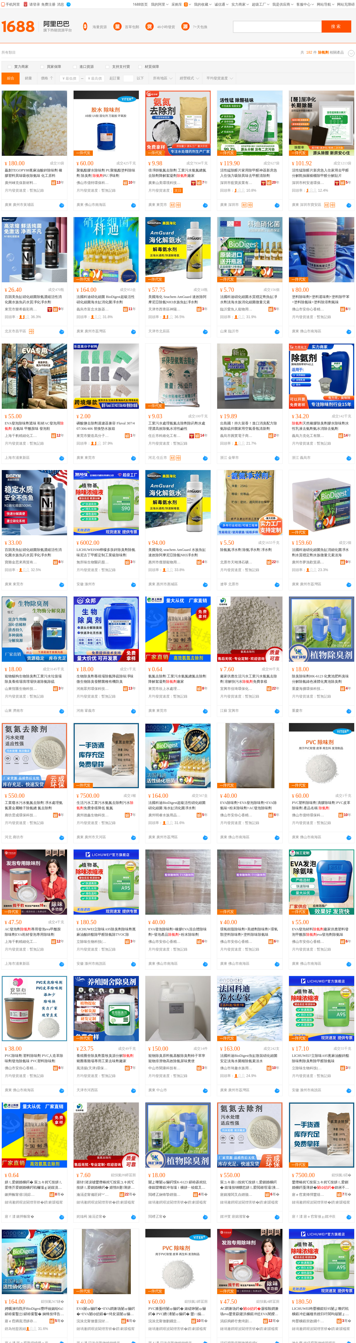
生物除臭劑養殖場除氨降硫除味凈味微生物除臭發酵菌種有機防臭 (105, 679)
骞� (59, 1194)
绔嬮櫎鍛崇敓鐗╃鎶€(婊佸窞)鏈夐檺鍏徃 (308, 1321)
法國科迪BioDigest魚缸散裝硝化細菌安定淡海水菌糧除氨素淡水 (248, 1058)
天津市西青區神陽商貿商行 (164, 309)
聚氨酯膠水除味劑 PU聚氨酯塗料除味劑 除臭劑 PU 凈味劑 (106, 173)
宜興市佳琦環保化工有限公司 (236, 689)
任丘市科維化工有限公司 (164, 436)
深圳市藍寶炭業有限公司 (236, 183)
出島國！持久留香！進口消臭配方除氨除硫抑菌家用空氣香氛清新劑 (248, 426)
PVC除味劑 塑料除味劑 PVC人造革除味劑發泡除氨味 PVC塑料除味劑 (34, 1058)
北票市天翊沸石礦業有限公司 (236, 562)
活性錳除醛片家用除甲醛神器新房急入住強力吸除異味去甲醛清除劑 (248, 173)
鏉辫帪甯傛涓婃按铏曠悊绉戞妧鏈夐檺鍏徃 (21, 1195)
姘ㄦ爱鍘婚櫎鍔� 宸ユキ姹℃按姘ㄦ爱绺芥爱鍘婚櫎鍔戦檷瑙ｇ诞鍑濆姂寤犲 (33, 1185)
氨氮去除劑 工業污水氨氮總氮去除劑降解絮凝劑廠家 (177, 679)
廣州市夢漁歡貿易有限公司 (308, 562)
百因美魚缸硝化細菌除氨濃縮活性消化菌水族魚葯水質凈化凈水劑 (33, 299)
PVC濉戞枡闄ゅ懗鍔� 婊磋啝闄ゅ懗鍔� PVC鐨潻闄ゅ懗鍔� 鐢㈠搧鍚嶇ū (177, 1312)
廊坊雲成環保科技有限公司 (21, 815)
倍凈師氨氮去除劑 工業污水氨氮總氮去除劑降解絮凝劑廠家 (177, 173)
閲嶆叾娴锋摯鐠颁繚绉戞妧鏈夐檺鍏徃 (164, 1195)
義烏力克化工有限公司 (308, 436)
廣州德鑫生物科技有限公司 (93, 815)
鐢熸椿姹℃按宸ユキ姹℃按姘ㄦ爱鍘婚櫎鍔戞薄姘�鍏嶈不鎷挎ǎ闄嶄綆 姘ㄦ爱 (320, 1185)
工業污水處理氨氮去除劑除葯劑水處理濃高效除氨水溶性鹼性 (176, 426)
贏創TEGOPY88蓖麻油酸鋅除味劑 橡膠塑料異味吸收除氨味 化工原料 (33, 173)
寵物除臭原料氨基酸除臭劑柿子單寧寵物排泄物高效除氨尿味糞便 (176, 1058)
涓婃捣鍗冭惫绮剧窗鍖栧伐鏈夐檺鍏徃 (236, 1321)
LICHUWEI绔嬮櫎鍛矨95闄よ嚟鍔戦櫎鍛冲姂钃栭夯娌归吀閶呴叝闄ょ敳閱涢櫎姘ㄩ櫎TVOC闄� (320, 1312)
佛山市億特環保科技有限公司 (93, 183)
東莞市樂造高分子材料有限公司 (93, 436)
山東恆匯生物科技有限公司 (21, 689)
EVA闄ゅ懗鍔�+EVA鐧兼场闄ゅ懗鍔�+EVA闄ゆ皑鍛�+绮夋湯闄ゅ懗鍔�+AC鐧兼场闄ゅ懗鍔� (106, 1312)
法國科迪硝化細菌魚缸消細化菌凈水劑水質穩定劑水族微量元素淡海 (320, 552)
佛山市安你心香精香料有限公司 (308, 309)
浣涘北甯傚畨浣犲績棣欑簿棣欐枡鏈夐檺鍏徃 (93, 1321)
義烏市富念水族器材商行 (93, 309)
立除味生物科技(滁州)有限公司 (93, 942)
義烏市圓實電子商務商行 (236, 436)
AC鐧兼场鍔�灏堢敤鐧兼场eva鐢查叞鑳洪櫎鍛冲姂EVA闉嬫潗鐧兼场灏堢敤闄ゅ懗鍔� (249, 1312)
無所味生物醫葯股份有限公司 (93, 562)
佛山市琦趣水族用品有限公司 (236, 1068)
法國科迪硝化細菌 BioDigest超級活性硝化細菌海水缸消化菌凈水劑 (106, 299)
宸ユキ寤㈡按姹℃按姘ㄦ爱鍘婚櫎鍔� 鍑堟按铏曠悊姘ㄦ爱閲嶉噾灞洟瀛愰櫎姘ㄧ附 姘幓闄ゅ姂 (249, 1185)
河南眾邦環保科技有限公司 (93, 689)
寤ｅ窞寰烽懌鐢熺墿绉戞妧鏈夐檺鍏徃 (308, 1195)
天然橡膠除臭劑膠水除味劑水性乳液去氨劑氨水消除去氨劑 (320, 426)
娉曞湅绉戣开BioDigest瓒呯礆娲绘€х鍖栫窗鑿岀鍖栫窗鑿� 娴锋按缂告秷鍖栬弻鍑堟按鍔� (34, 1312)
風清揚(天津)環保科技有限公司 (93, 1068)
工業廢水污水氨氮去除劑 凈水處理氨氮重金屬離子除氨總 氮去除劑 (34, 805)
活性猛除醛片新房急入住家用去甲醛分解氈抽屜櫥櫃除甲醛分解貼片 (320, 173)
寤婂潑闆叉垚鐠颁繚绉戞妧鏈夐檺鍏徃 (236, 1195)
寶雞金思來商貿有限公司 (21, 562)
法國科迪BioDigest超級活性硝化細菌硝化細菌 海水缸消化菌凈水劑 (177, 805)
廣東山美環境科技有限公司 (164, 183)
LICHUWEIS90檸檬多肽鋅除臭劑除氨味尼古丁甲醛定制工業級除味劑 (106, 552)
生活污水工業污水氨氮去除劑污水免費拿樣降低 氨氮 (105, 805)
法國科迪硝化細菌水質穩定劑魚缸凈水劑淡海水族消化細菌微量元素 (248, 299)
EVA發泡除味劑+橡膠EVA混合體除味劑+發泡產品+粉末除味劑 (177, 932)
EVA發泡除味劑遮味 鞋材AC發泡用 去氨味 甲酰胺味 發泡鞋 (34, 426)
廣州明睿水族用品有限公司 (164, 815)
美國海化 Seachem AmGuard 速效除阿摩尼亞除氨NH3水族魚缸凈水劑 (177, 299)
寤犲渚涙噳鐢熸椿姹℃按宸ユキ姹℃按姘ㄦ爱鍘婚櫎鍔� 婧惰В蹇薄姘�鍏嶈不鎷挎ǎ (105, 1185)
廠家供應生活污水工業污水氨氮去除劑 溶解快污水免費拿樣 (248, 679)
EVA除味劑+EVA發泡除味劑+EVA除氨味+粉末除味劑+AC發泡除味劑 (248, 805)
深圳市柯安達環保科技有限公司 (308, 183)
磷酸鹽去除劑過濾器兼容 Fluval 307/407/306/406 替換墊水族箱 (106, 426)
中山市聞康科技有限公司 (164, 1068)
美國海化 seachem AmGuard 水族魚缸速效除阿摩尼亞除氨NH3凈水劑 (177, 552)
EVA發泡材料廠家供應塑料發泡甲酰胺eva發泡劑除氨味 (320, 932)
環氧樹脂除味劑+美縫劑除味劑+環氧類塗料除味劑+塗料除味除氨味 (249, 932)
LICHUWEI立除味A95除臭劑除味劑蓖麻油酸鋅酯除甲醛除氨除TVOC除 (106, 932)
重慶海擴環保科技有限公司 (308, 689)
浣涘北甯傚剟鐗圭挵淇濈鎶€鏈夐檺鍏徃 (164, 1321)
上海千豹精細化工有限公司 (21, 436)
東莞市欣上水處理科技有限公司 (164, 689)
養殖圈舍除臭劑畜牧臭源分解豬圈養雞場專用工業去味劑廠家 (105, 1058)
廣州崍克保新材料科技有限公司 (21, 183)
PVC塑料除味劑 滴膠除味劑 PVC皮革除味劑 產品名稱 (321, 805)
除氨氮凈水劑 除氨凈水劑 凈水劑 (246, 550)
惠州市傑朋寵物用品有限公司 (164, 562)
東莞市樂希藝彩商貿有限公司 (21, 309)
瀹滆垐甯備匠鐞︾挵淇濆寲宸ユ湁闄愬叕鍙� (93, 1195)
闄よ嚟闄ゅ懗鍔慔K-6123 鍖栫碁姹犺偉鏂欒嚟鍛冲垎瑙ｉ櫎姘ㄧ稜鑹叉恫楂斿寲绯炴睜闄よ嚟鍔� (177, 1185)
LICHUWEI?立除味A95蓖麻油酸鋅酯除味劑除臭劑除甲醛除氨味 (320, 1058)
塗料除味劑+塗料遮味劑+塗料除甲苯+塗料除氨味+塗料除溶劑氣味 (320, 299)
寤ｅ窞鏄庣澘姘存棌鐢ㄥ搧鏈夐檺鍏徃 (21, 1321)
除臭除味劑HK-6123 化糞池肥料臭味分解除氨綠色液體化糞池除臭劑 (320, 679)
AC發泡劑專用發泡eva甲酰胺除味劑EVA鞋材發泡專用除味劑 (33, 932)
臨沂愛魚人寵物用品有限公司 (236, 309)
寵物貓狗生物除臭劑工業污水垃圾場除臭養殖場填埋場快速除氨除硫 (33, 679)
